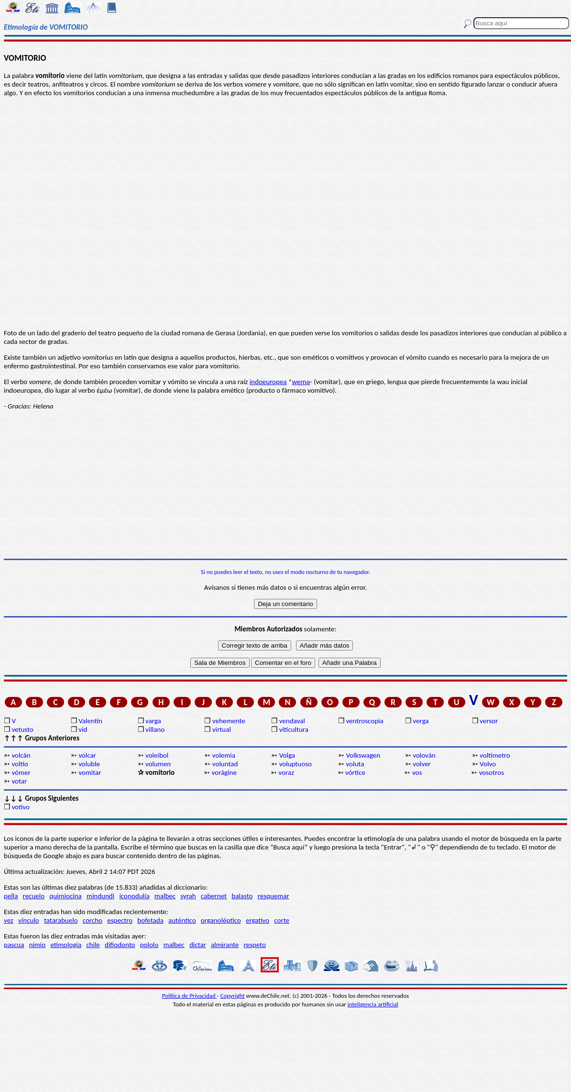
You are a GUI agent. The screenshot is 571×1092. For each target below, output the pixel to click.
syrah (188, 896)
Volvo (488, 764)
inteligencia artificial (373, 1004)
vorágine (224, 772)
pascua (14, 944)
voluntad (225, 764)
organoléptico (221, 920)
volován (424, 755)
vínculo (28, 920)
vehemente (228, 721)
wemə (301, 381)
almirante (225, 944)
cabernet (214, 896)
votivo (20, 807)
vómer (20, 772)
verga (420, 721)
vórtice (355, 772)
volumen (158, 764)
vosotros (491, 772)
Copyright (232, 995)
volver (421, 764)
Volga (287, 755)
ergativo (257, 920)
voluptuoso (295, 764)
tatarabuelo (61, 920)
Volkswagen (363, 755)
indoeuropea (268, 381)
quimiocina (65, 896)
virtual (221, 729)
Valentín (90, 721)
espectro (119, 920)
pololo (149, 944)
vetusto (22, 729)
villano (155, 729)
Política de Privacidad (189, 995)
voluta (355, 764)
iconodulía (134, 896)
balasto (242, 896)
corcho (92, 920)
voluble (89, 764)
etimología (65, 944)
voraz (286, 772)
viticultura (293, 729)
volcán (20, 755)
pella (11, 896)
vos (417, 772)
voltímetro (495, 755)
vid (82, 729)
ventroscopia (364, 721)
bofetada (150, 920)
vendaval (292, 721)
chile (93, 944)
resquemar (273, 896)
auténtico (182, 920)
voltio (19, 764)
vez (8, 920)
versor (489, 721)
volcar (87, 755)
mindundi (100, 896)
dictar (197, 944)
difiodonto (120, 944)
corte (281, 920)
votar (19, 781)
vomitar (89, 772)
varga (153, 721)
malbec (165, 896)
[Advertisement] (285, 485)
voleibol (156, 755)
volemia (223, 755)
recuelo (34, 896)
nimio (37, 944)
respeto (254, 944)
